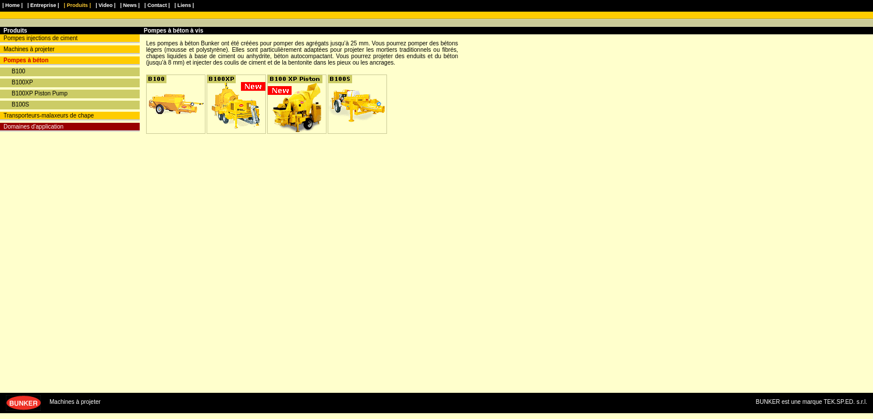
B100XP (22, 82)
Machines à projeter (29, 49)
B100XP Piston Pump (40, 93)
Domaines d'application (33, 126)
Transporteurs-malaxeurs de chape (48, 115)
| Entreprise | (43, 5)
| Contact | (157, 5)
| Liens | (184, 5)
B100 (18, 71)
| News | (130, 5)
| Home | (12, 5)
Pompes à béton (25, 60)
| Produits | (77, 5)
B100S (20, 104)
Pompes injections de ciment (40, 38)
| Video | (105, 5)
